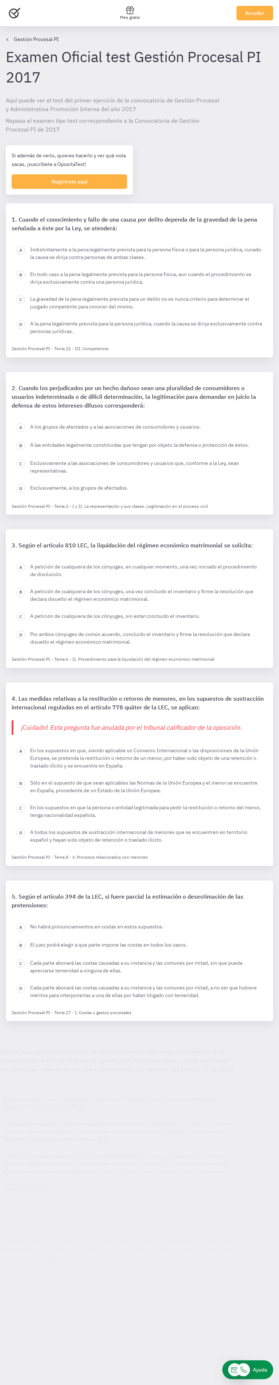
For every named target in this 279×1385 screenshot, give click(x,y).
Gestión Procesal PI (36, 39)
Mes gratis (130, 13)
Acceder (254, 13)
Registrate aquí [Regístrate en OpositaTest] (70, 181)
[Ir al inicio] (14, 13)
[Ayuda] (247, 1369)
